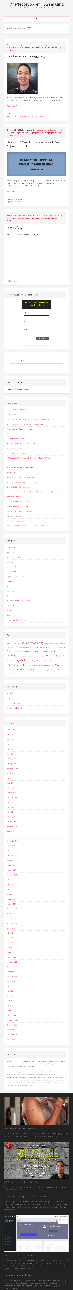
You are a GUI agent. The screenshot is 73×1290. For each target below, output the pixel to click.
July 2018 (10, 802)
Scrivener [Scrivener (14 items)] (11, 665)
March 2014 (10, 1005)
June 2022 (10, 730)
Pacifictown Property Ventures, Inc (18, 601)
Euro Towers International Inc (16, 567)
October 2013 (11, 1030)
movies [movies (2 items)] (42, 656)
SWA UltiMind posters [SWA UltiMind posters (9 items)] (26, 669)
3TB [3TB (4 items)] (17, 643)
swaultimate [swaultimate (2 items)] (51, 665)
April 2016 (10, 894)
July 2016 (10, 880)
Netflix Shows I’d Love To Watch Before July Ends (23, 477)
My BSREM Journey (13, 414)
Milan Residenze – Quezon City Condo (19, 429)
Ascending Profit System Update (17, 506)
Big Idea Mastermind (20, 116)
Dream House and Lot (14, 557)
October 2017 (11, 836)
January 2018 (11, 822)
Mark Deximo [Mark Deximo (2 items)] (35, 656)
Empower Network (35, 116)
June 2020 (10, 749)
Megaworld (10, 591)
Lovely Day (14, 227)
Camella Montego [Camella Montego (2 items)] (16, 647)
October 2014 (11, 972)
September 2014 (12, 976)
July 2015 (10, 933)
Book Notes (10, 552)
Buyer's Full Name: (27, 313)
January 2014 (11, 1015)
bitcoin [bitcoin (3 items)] (60, 643)
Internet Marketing (13, 581)
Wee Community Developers (16, 620)
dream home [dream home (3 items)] (27, 648)
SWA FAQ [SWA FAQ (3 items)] (45, 665)
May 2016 (10, 889)
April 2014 (10, 1001)
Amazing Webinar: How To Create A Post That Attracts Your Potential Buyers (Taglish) (34, 492)
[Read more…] (12, 106)
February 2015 (11, 952)
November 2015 (12, 914)
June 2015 (10, 938)
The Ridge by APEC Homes (15, 439)
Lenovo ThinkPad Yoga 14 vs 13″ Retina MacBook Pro (29, 1196)
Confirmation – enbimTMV (26, 57)
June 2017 (10, 855)
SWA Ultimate (18, 199)
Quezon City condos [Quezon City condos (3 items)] (50, 661)
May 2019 (10, 778)
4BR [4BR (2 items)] (20, 643)
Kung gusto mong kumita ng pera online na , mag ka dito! (34, 47)
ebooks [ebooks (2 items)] (33, 647)
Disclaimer (10, 693)
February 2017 (11, 865)
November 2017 (12, 831)
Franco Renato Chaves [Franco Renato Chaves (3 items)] (20, 651)
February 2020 (11, 759)
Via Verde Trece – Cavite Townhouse (19, 434)
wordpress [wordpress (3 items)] (13, 673)
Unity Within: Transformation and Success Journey (23, 482)
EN (42, 116)
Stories (16, 281)
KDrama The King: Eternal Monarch (18, 487)
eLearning (17, 114)
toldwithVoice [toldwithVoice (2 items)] (39, 670)
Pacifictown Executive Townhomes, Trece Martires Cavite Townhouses (30, 419)
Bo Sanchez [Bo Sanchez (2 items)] (9, 647)
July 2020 (10, 744)
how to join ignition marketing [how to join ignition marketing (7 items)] (38, 651)
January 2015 (11, 957)
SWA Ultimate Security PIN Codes (20, 1255)
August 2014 (11, 981)
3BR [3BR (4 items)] (14, 643)
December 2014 (12, 962)
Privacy (9, 698)
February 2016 (11, 899)
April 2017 (10, 860)
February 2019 (11, 788)
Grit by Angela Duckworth (15, 516)
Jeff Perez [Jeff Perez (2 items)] (18, 656)
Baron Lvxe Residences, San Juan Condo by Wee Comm (25, 424)
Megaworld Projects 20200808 (17, 453)
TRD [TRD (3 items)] (44, 670)
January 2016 (11, 904)
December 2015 (12, 909)
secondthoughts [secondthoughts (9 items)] (24, 665)
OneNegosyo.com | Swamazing (37, 4)
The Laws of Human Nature (16, 521)
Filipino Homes (12, 572)
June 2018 (10, 807)
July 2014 (10, 986)
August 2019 (11, 773)
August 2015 (11, 928)
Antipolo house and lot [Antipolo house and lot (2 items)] (53, 643)
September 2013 (12, 1035)
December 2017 (12, 826)
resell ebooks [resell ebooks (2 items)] (59, 661)
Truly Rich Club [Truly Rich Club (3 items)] (49, 670)
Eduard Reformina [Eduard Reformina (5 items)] (41, 647)
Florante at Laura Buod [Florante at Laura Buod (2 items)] (53, 647)
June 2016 (10, 885)
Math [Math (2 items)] (39, 656)
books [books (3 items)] (64, 643)
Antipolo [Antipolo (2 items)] (46, 643)
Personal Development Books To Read (20, 468)
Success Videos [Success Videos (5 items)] (37, 665)
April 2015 (10, 947)
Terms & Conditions (13, 703)
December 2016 (12, 875)
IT (7, 586)
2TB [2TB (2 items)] (12, 643)
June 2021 (10, 734)
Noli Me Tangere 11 (13, 472)
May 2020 (10, 754)
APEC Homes (11, 547)
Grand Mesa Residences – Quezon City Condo (22, 443)
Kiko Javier (18, 202)
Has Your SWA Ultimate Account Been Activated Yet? (34, 144)
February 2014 (11, 1010)
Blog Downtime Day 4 (14, 497)
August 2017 (11, 846)
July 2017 (10, 851)
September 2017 (12, 841)
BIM (28, 116)
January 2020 (11, 764)
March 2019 (10, 783)
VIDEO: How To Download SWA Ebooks (22, 1182)
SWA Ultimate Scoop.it (14, 708)
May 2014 (10, 996)
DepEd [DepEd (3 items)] (22, 648)
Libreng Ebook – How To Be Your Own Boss (21, 511)
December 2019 (12, 768)
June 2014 (10, 991)
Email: (25, 321)
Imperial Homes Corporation (16, 576)
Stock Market (11, 605)
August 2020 (11, 739)
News (8, 596)
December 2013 (12, 1020)
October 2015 (11, 918)
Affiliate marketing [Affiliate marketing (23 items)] (32, 643)
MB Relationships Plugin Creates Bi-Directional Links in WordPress (28, 458)
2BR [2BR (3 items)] (10, 643)
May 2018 (10, 812)
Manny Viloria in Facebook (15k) (18, 389)
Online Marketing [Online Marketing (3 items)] (40, 661)
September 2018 (12, 797)
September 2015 (12, 923)
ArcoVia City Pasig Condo (15, 448)
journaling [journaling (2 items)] (23, 656)
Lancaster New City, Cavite (15, 463)
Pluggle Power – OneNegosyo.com (20, 1128)
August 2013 (11, 1039)
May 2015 (10, 943)
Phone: (26, 329)
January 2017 (11, 870)
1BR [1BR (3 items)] (8, 643)
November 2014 (12, 967)
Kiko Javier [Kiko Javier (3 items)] (29, 656)
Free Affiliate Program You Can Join (18, 501)
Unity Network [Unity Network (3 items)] (57, 670)
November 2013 (12, 1025)
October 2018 (11, 793)
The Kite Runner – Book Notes (17, 410)
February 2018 (11, 817)
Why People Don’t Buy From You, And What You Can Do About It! (27, 526)
